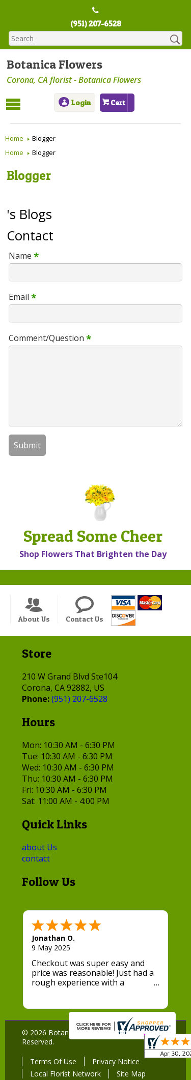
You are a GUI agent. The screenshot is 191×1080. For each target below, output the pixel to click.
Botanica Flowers (53, 64)
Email (19, 295)
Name (20, 254)
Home (14, 137)
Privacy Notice (114, 1060)
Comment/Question (46, 337)
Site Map (129, 1072)
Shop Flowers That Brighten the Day (91, 553)
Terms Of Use (52, 1060)
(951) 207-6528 (95, 24)
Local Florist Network (64, 1072)
